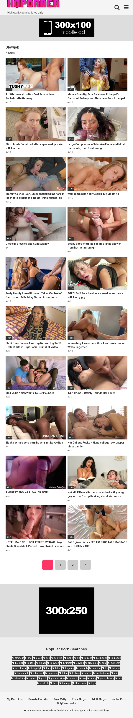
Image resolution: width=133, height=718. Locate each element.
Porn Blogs (79, 699)
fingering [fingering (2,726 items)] (69, 668)
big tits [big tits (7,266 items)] (31, 663)
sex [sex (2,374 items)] (120, 678)
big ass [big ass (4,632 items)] (88, 658)
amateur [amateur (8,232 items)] (19, 658)
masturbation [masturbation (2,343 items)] (103, 673)
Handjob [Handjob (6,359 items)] (83, 668)
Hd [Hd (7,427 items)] (106, 668)
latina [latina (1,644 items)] (65, 673)
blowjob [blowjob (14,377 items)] (54, 663)
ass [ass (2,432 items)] (48, 658)
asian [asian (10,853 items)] (39, 658)
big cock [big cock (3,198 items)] (116, 658)
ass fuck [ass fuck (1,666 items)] (58, 658)
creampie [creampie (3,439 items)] (93, 663)
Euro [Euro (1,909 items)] (48, 668)
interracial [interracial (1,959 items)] (38, 673)
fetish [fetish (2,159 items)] (58, 668)
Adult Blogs (98, 699)
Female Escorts (38, 699)
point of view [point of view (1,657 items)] (58, 678)
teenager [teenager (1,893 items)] (66, 683)
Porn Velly (59, 699)
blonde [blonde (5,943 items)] (42, 663)
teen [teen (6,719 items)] (55, 683)
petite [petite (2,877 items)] (44, 678)
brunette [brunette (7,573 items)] (67, 663)
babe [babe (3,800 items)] (70, 658)
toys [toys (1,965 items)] (93, 683)
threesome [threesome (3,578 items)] (81, 683)
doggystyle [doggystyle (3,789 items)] (36, 668)
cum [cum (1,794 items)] (104, 663)
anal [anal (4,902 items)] (30, 658)
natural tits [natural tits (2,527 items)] (19, 678)
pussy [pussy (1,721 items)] (93, 678)
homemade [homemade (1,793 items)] (23, 673)
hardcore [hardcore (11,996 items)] (96, 668)
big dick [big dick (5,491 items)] (19, 663)
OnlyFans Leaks (66, 703)
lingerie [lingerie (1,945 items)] (88, 673)
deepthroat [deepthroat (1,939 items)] (21, 668)
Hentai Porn (118, 699)
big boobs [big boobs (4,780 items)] (101, 658)
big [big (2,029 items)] (78, 658)
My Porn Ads (15, 699)
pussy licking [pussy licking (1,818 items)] (107, 678)
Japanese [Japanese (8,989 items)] (53, 673)
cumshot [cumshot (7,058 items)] (115, 663)
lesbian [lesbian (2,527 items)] (76, 673)
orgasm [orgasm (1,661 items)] (33, 678)
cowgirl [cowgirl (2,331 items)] (80, 663)
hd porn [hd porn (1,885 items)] (116, 668)
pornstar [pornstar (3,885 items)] (73, 678)
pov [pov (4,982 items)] (84, 678)
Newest (10, 52)
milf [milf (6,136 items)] (116, 673)
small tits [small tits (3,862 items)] (44, 683)
